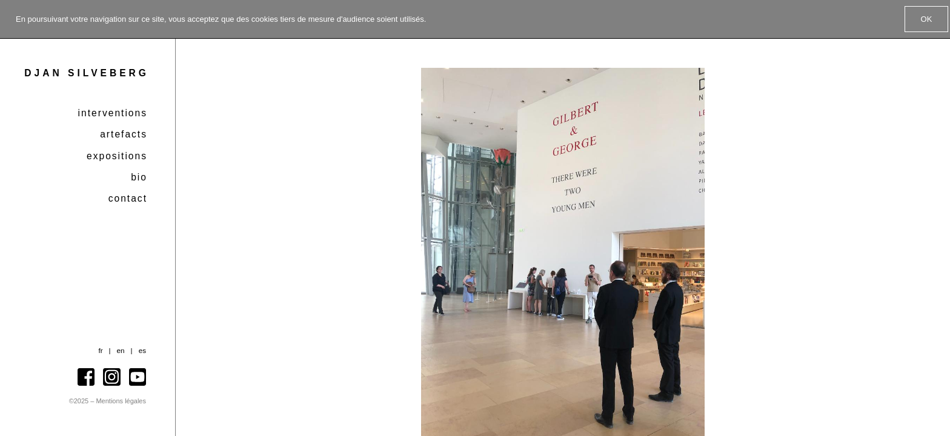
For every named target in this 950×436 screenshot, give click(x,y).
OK (926, 19)
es (142, 350)
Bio (139, 177)
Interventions (112, 113)
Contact (127, 198)
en (121, 350)
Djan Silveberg (86, 73)
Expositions (117, 156)
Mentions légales (121, 401)
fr (100, 350)
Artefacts (123, 134)
